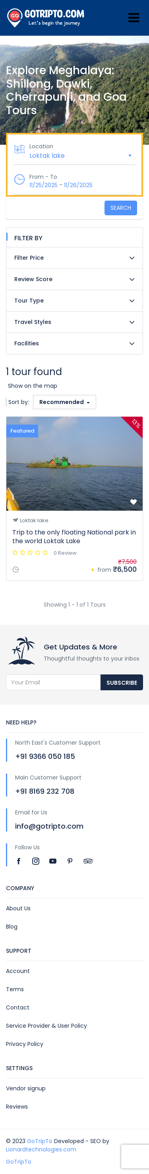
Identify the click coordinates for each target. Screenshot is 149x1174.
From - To (43, 177)
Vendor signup (26, 1088)
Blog (11, 927)
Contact (17, 1007)
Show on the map (32, 386)
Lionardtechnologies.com (41, 1149)
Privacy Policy (24, 1044)
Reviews (17, 1107)
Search (120, 208)
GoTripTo (39, 1141)
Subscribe (121, 683)
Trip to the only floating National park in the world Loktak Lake (74, 537)
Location (41, 146)
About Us (18, 908)
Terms (15, 989)
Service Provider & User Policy (46, 1026)
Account (18, 971)
